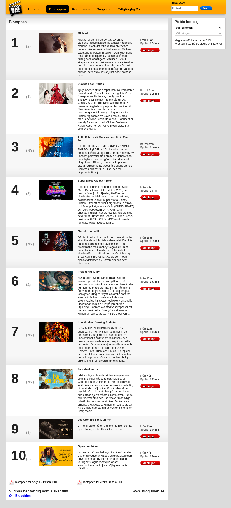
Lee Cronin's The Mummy (94, 419)
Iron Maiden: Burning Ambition (98, 322)
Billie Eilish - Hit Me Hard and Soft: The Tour (103, 139)
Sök (206, 8)
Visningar (150, 50)
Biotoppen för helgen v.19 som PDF (36, 482)
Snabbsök (178, 2)
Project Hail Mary (89, 271)
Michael (83, 33)
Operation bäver (88, 446)
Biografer (104, 9)
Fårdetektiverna (88, 369)
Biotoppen (57, 9)
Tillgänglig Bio (129, 9)
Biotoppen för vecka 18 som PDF (103, 482)
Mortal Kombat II (88, 231)
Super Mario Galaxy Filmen (95, 180)
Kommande (81, 9)
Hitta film (35, 9)
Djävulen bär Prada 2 (91, 83)
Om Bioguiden (20, 495)
